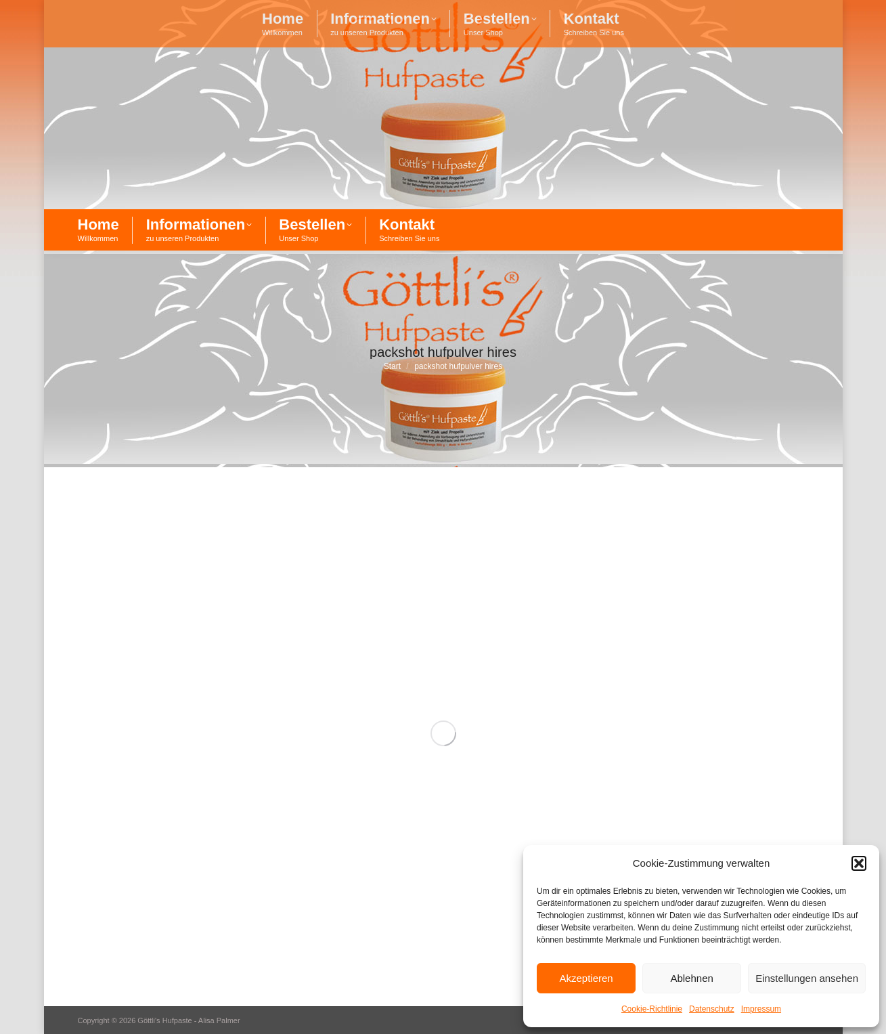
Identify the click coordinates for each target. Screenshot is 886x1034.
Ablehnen (691, 978)
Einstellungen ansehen (806, 978)
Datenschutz (711, 1009)
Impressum (761, 1009)
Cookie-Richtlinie (651, 1009)
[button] (859, 863)
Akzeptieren (586, 978)
